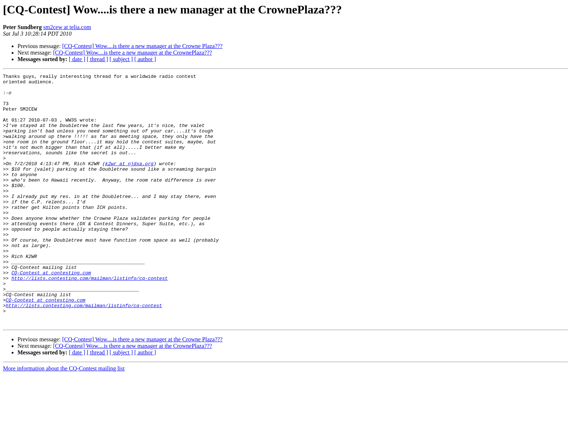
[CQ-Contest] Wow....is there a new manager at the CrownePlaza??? (132, 52)
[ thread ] (97, 59)
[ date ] (77, 59)
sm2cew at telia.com (67, 27)
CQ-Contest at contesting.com (51, 313)
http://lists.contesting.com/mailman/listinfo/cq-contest (89, 319)
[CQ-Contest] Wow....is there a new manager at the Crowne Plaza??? (142, 46)
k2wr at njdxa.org (129, 182)
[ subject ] (121, 59)
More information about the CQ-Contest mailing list (64, 419)
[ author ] (145, 59)
